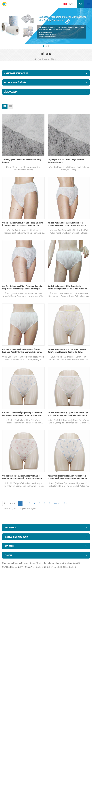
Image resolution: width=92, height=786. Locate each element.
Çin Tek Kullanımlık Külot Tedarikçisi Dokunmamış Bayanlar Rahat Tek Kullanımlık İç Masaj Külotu (68, 287)
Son (65, 503)
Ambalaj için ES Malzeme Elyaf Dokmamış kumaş (21, 160)
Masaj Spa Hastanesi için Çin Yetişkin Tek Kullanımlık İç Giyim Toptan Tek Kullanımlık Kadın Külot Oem (67, 477)
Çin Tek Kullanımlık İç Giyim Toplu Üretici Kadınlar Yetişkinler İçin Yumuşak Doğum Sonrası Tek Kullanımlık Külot (21, 350)
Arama (44, 59)
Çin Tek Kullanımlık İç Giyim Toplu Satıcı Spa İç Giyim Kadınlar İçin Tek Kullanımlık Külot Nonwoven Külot (68, 413)
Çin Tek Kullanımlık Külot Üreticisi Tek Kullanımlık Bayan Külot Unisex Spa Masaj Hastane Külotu (67, 224)
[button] (43, 46)
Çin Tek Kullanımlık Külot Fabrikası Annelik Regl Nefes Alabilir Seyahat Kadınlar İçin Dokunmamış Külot (22, 287)
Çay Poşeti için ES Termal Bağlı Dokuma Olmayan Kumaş (66, 160)
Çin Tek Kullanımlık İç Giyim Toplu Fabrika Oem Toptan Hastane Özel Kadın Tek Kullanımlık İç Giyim (67, 350)
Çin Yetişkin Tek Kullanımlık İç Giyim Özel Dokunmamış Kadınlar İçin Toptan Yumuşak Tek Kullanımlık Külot (22, 477)
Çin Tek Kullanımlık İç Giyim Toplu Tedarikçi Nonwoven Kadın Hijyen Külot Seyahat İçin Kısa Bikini (22, 413)
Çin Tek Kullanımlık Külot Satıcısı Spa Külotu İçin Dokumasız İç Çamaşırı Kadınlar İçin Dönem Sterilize (22, 224)
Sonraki (57, 503)
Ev (37, 59)
